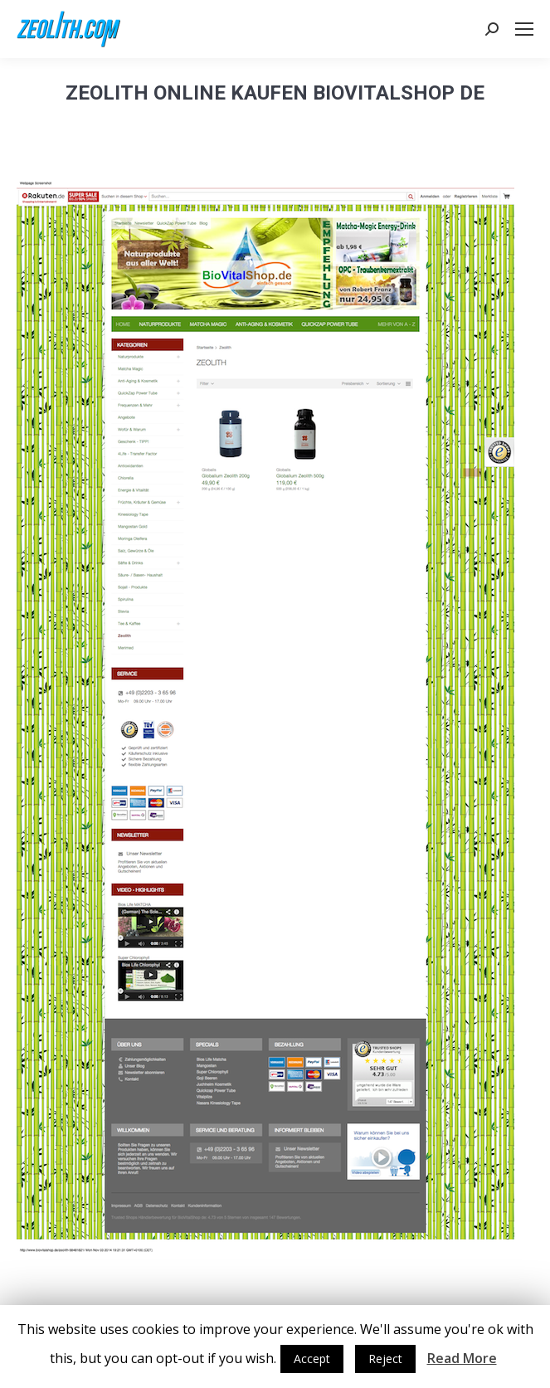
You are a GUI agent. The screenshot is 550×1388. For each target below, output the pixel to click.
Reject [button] (385, 1358)
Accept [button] (312, 1358)
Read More (462, 1358)
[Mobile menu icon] (524, 29)
